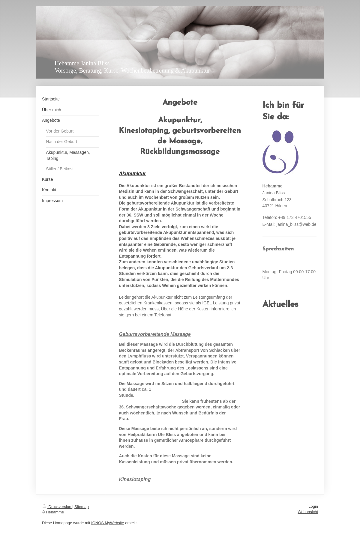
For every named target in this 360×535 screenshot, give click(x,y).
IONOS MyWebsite (107, 523)
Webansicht (308, 512)
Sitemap (81, 506)
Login (313, 506)
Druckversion (57, 506)
